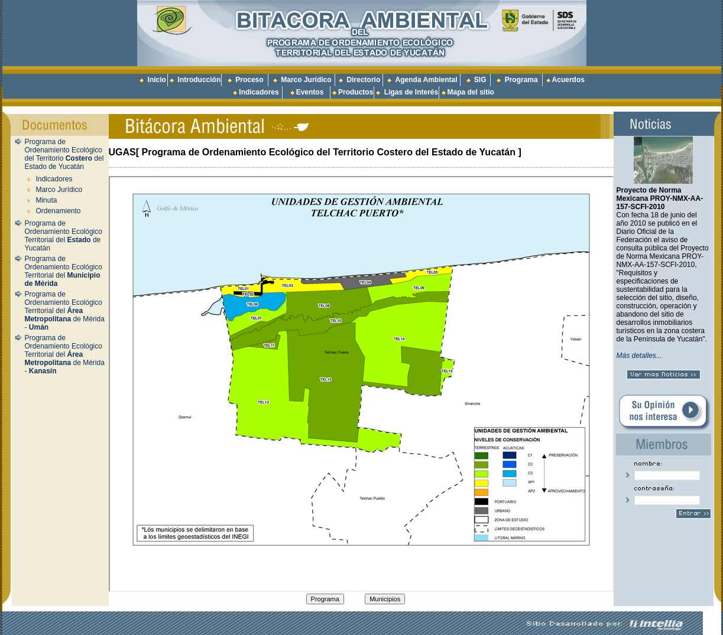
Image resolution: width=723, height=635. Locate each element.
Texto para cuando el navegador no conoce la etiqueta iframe (361, 384)
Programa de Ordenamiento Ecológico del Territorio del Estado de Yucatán (64, 154)
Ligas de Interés (411, 92)
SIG (480, 80)
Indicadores (258, 92)
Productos (355, 92)
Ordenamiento (57, 211)
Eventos (310, 92)
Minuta (46, 200)
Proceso (249, 80)
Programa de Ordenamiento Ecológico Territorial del (63, 271)
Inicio (157, 80)
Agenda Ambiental (426, 80)
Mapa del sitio (467, 92)
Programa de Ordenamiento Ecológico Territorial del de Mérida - (65, 310)
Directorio (364, 80)
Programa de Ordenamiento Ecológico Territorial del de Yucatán (63, 235)
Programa (521, 80)
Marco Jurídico (306, 80)
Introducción (199, 80)
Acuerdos (568, 80)
